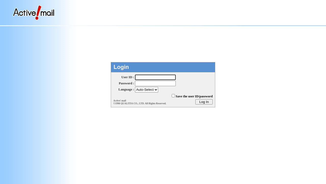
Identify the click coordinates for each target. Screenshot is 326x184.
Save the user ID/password (194, 96)
